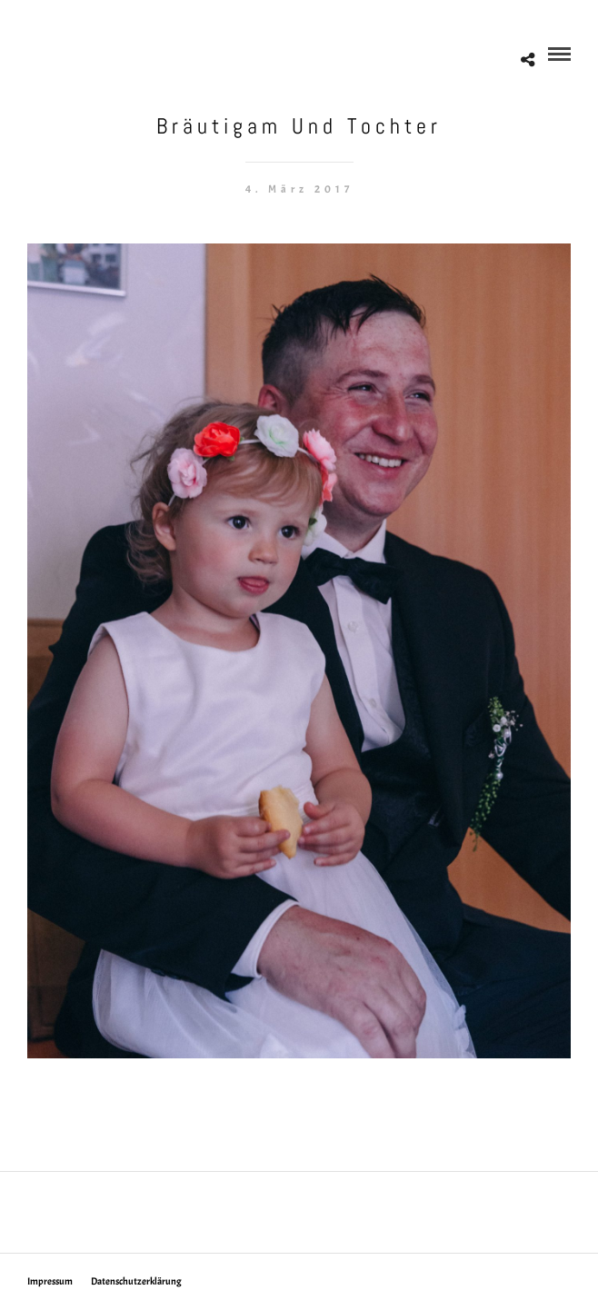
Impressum (50, 1281)
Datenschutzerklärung (136, 1281)
